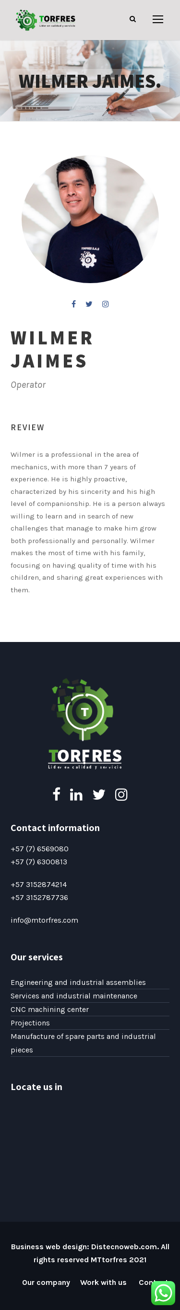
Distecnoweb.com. (125, 1246)
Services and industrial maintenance (74, 995)
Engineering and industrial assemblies (78, 982)
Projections (30, 1022)
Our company (46, 1282)
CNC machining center (50, 1009)
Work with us (104, 1282)
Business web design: (50, 1246)
